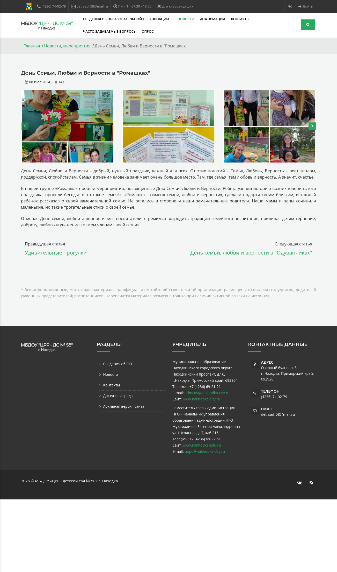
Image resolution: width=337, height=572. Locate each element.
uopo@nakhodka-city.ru (205, 451)
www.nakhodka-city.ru (201, 399)
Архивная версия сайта (123, 406)
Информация (213, 19)
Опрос (147, 31)
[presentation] (24, 126)
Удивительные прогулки (56, 252)
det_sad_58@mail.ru (278, 414)
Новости (186, 19)
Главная (32, 46)
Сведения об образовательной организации (126, 19)
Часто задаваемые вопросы (109, 31)
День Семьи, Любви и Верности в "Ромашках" (85, 73)
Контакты (240, 19)
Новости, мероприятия (67, 46)
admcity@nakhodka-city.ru (207, 392)
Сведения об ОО (117, 363)
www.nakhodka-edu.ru (201, 445)
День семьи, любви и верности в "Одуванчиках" (251, 252)
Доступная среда (118, 395)
